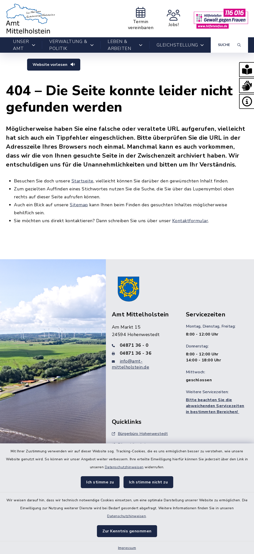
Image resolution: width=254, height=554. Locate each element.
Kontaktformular (190, 221)
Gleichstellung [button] (180, 45)
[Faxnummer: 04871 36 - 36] (143, 353)
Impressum (127, 548)
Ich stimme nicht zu (148, 482)
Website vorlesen (54, 64)
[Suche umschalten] (229, 45)
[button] (246, 69)
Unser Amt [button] (24, 45)
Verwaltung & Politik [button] (71, 45)
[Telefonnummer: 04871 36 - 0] (143, 345)
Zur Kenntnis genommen (127, 531)
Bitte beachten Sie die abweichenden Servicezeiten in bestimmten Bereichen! (215, 406)
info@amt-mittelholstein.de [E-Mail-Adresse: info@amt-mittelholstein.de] (130, 364)
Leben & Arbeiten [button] (125, 45)
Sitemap (79, 205)
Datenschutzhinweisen (124, 467)
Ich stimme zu (100, 482)
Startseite (82, 181)
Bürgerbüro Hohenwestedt (140, 433)
